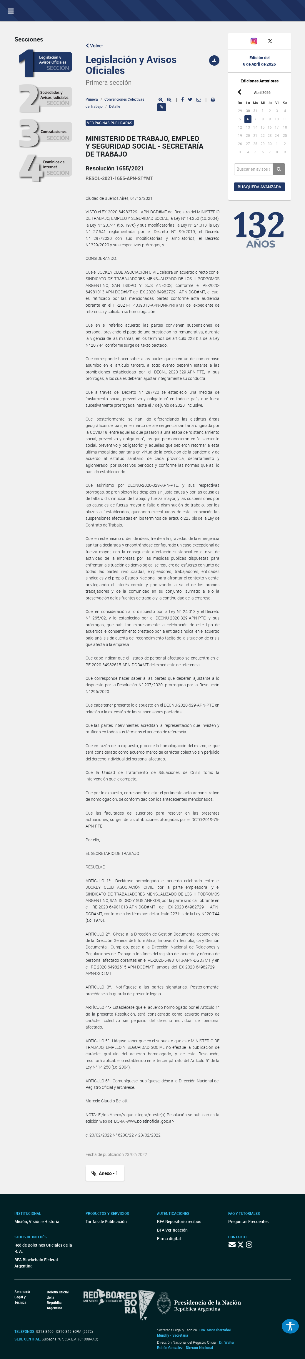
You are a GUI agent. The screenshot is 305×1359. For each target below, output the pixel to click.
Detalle (114, 106)
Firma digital (169, 1238)
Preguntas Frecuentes (248, 1221)
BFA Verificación (172, 1230)
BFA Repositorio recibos (179, 1221)
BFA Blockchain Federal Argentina (36, 1263)
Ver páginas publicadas (109, 122)
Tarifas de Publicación (106, 1221)
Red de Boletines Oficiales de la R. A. (43, 1248)
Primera (92, 99)
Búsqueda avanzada (259, 187)
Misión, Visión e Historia (36, 1221)
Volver (94, 45)
